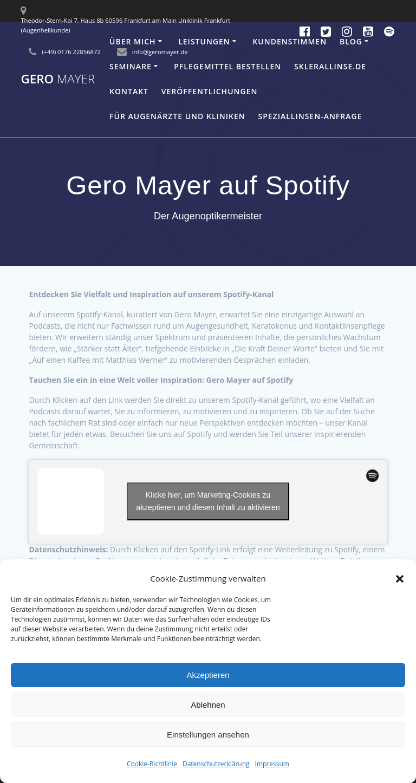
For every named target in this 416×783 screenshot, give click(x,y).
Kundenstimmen (289, 41)
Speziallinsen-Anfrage (310, 116)
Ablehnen (208, 704)
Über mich (132, 41)
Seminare (130, 66)
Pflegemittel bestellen (227, 66)
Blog (351, 41)
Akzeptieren (207, 675)
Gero (58, 79)
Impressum (272, 763)
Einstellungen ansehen (208, 734)
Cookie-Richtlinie (152, 763)
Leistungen (204, 41)
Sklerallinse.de (330, 66)
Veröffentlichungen (209, 91)
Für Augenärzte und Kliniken (177, 116)
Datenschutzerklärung (216, 763)
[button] (399, 578)
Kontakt (128, 91)
